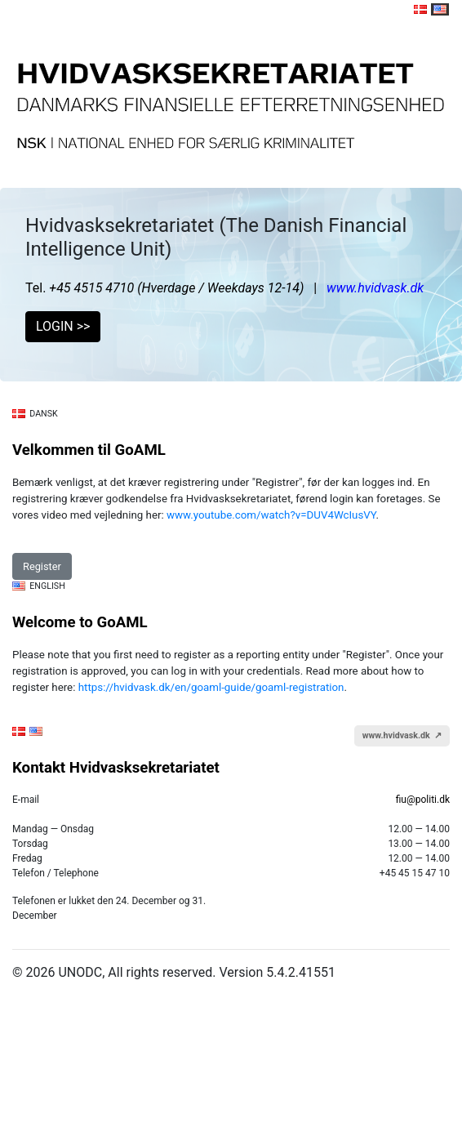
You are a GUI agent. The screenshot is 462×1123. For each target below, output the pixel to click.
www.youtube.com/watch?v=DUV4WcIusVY (271, 515)
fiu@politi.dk (423, 799)
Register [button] (42, 566)
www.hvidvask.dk (375, 288)
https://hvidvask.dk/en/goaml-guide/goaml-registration (211, 687)
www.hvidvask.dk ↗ (402, 735)
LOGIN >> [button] (63, 326)
